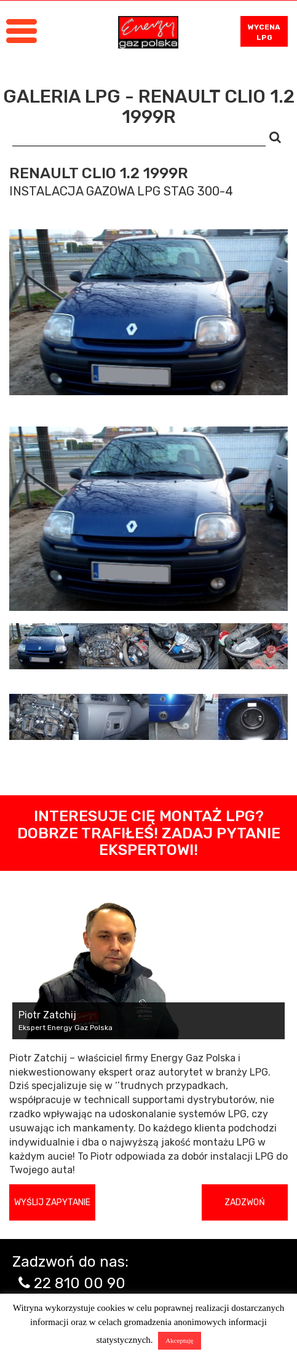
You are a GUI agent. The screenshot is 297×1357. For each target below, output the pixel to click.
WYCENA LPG (264, 32)
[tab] (44, 646)
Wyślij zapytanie (52, 1202)
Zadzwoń (244, 1202)
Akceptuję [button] (179, 1340)
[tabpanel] (148, 519)
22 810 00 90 (79, 1283)
